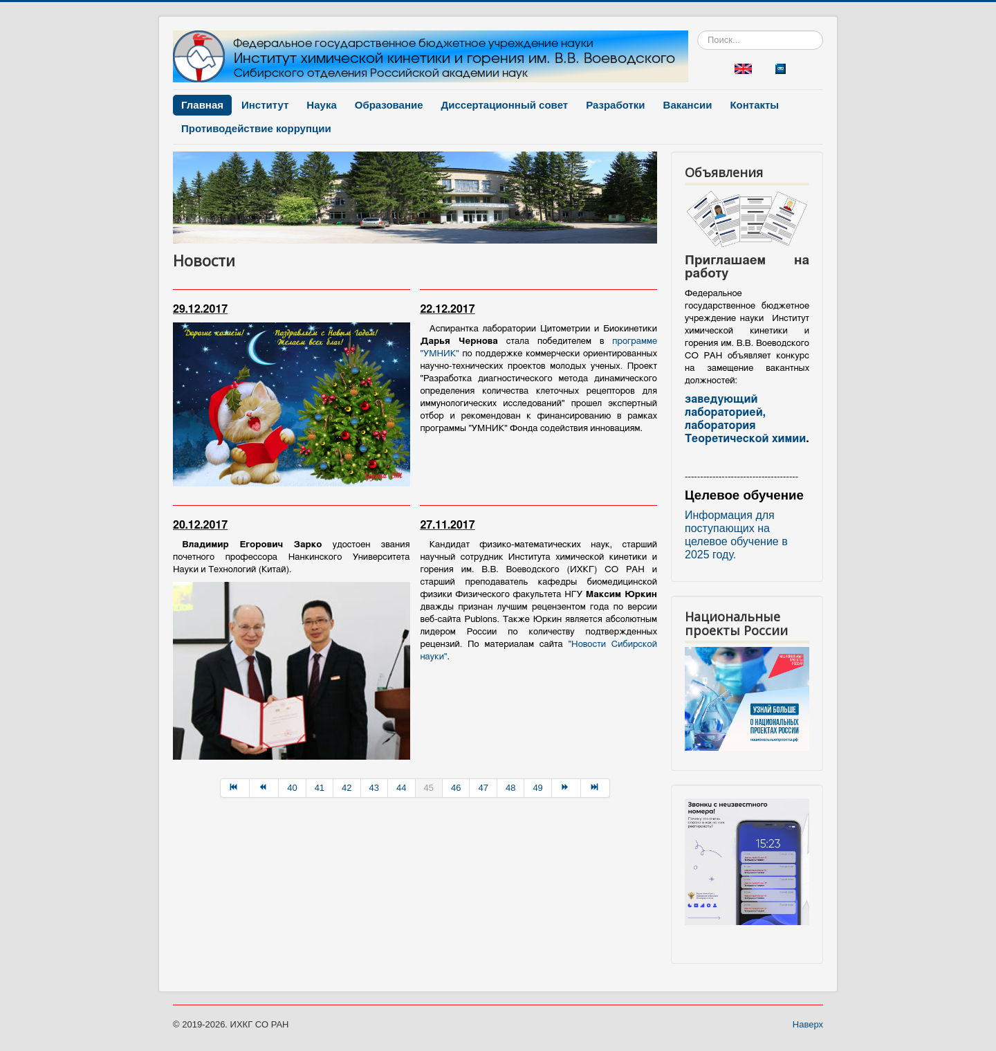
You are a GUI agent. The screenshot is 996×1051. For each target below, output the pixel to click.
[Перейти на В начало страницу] (235, 788)
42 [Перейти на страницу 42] (346, 788)
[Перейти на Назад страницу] (264, 788)
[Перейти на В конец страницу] (595, 788)
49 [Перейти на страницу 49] (537, 788)
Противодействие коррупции (256, 128)
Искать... (697, 30)
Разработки (615, 105)
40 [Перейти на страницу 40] (292, 788)
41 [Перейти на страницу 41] (319, 788)
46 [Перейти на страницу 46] (456, 788)
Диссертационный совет (505, 105)
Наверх (808, 1024)
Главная (202, 105)
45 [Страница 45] (429, 788)
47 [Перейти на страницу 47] (483, 788)
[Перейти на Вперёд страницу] (566, 788)
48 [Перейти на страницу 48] (510, 788)
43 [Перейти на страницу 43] (374, 788)
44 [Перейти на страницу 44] (401, 788)
